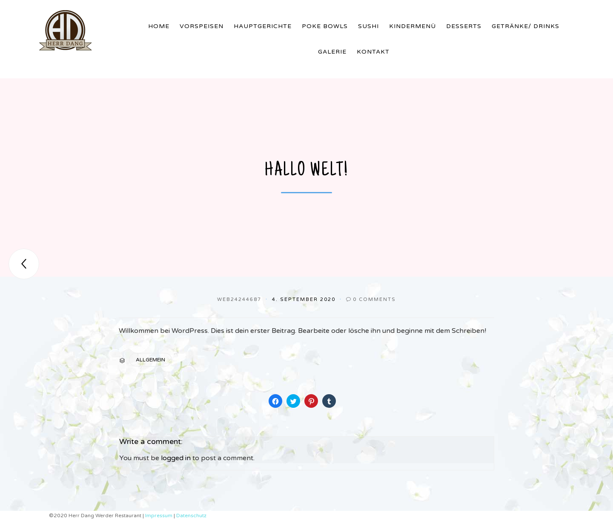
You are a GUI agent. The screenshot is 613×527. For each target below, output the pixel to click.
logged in (176, 458)
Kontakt (373, 51)
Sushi (368, 26)
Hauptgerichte (263, 26)
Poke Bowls (325, 26)
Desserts (463, 26)
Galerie (332, 51)
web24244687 (239, 299)
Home (158, 26)
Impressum (159, 515)
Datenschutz (191, 515)
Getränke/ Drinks (525, 26)
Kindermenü (412, 26)
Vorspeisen (201, 26)
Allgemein (150, 360)
